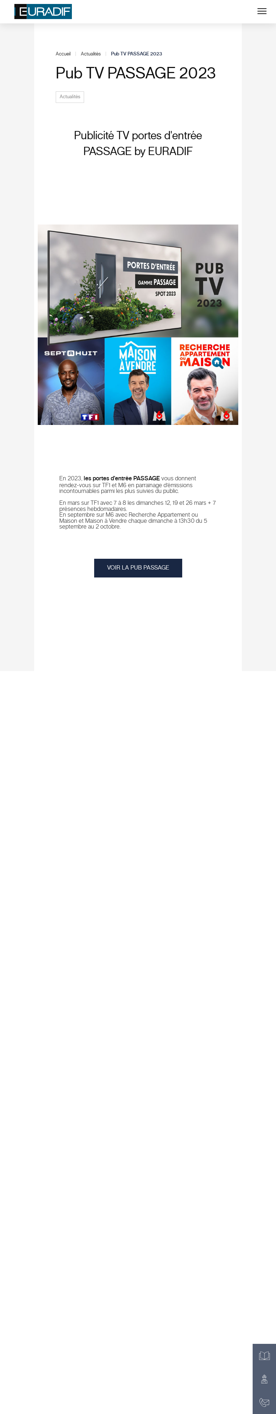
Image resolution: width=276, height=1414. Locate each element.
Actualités (91, 53)
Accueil (63, 53)
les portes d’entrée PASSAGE (122, 478)
